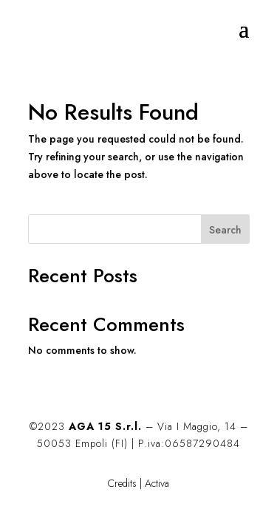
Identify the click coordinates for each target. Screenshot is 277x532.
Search (225, 229)
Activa (157, 483)
